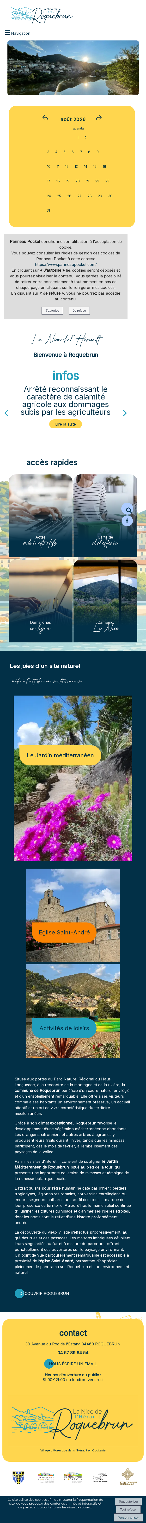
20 (78, 181)
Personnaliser (128, 1517)
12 (66, 167)
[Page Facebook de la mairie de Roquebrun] (127, 525)
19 (67, 181)
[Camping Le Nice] (105, 601)
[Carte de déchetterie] (105, 515)
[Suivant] (125, 412)
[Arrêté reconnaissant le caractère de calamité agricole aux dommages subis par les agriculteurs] (65, 424)
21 (87, 181)
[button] (127, 509)
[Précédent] (6, 412)
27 (79, 196)
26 (69, 196)
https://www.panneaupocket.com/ (66, 264)
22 (97, 181)
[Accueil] (36, 12)
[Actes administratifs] (41, 515)
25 (59, 196)
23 (107, 181)
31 (48, 210)
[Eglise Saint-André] (73, 915)
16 (104, 167)
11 (58, 167)
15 (95, 167)
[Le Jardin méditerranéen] (73, 778)
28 (90, 196)
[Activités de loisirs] (73, 1011)
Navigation (20, 33)
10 (48, 167)
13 (76, 167)
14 (85, 167)
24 (49, 196)
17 (48, 181)
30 (110, 196)
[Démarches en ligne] (41, 601)
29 (100, 196)
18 (58, 181)
